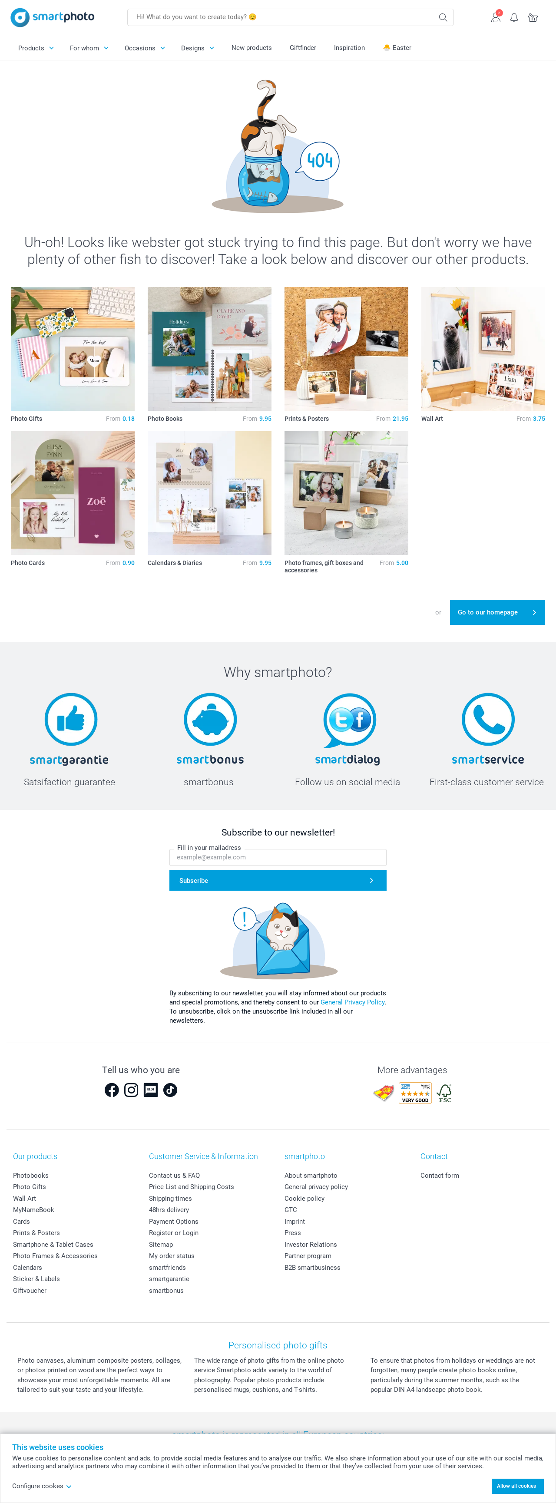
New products (252, 48)
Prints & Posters (36, 1233)
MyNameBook (33, 1210)
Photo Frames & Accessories (55, 1256)
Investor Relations (311, 1245)
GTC (291, 1210)
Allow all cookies (516, 1486)
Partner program (308, 1256)
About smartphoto (311, 1175)
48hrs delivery (169, 1210)
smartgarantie (169, 1279)
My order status (172, 1256)
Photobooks (31, 1175)
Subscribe (193, 881)
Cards (21, 1222)
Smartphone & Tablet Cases (53, 1245)
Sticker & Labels (36, 1279)
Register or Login (174, 1233)
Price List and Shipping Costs (191, 1187)
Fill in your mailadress (209, 848)
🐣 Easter (397, 48)
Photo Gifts (29, 1187)
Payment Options (174, 1222)
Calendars (27, 1268)
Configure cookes (42, 1486)
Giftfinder (303, 48)
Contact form (439, 1175)
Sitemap (161, 1245)
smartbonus (166, 1291)
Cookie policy (304, 1198)
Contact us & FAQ (174, 1175)
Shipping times (170, 1198)
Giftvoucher (29, 1291)
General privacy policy (316, 1187)
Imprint (295, 1222)
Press (293, 1233)
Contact (434, 1156)
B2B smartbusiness (313, 1268)
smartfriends (167, 1268)
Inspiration (349, 48)
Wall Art (24, 1198)
